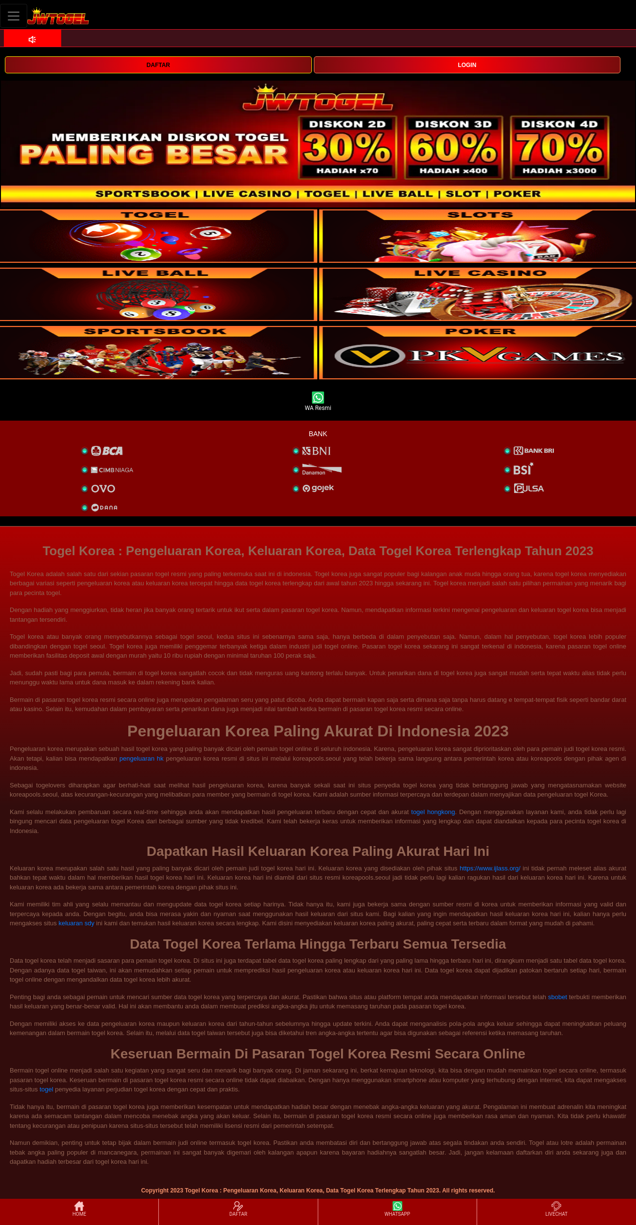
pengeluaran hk (142, 758)
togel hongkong (433, 812)
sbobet (557, 997)
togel (46, 1089)
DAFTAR (158, 65)
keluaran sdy (76, 923)
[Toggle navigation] (13, 16)
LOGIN (467, 65)
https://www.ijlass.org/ (490, 868)
